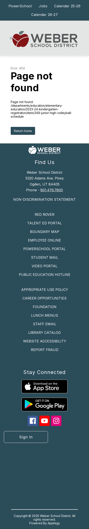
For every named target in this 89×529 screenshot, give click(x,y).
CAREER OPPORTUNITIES (44, 298)
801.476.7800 (51, 190)
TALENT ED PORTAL (44, 223)
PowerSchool (20, 6)
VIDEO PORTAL (44, 266)
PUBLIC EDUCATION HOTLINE (44, 274)
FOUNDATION (44, 307)
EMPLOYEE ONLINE (44, 240)
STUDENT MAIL (44, 257)
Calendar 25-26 (67, 6)
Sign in (26, 437)
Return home (23, 131)
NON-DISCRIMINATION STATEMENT (44, 199)
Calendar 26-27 (44, 14)
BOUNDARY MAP (44, 232)
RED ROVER (44, 214)
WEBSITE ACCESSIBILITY (44, 341)
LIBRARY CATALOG (44, 332)
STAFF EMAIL (44, 324)
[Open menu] (11, 38)
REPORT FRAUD (44, 350)
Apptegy (54, 523)
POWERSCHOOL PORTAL (44, 249)
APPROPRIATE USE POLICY (44, 289)
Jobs (43, 6)
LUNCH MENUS (44, 315)
